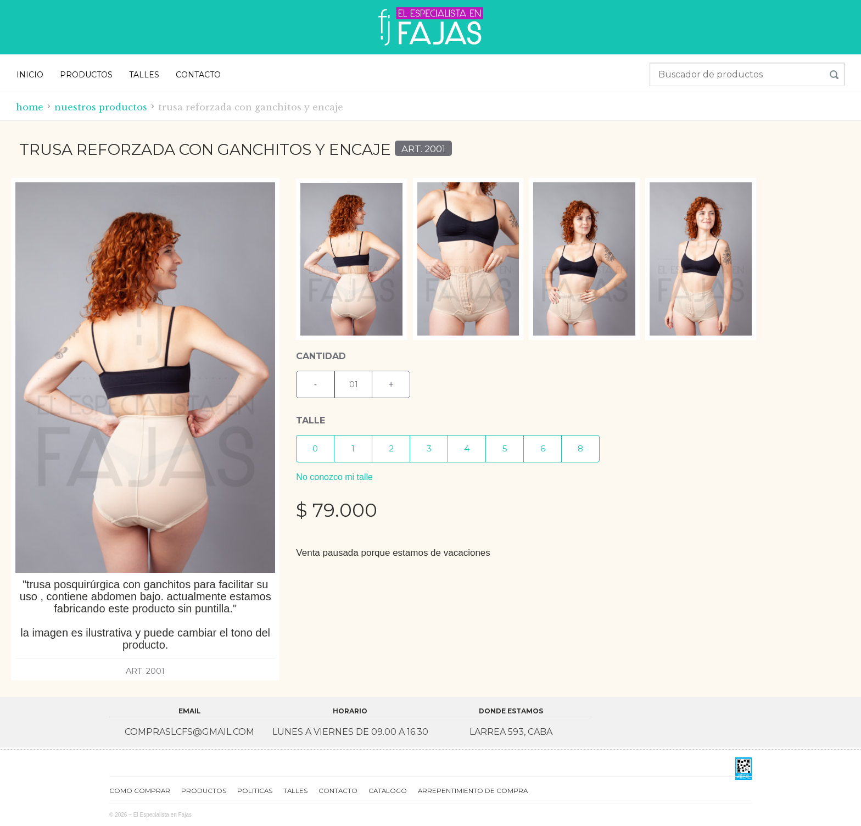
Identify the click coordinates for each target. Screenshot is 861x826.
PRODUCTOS (86, 75)
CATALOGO (387, 790)
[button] (315, 448)
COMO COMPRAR (139, 790)
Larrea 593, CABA (510, 732)
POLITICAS (254, 790)
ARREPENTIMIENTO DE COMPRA (473, 790)
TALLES (144, 75)
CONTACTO (198, 75)
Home (29, 107)
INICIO (29, 75)
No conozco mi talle (334, 477)
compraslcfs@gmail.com (189, 732)
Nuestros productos (100, 107)
